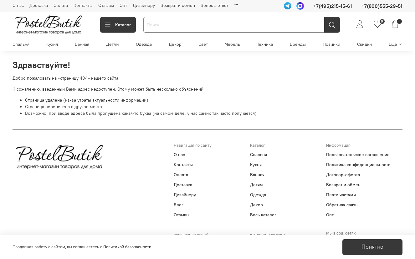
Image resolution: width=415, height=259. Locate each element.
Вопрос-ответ (214, 5)
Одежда (144, 44)
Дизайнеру (144, 5)
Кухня (52, 44)
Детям (112, 44)
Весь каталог (263, 215)
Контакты (83, 5)
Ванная (82, 44)
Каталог (118, 25)
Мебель (232, 44)
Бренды (298, 44)
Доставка (38, 5)
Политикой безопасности (127, 247)
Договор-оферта (343, 174)
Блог (178, 205)
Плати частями (341, 195)
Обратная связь (341, 205)
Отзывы (106, 5)
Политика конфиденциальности (358, 164)
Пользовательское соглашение (358, 154)
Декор (175, 44)
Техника (265, 44)
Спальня (21, 44)
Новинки (331, 44)
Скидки (364, 44)
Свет (203, 44)
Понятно (372, 246)
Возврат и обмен (178, 5)
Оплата (61, 5)
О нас (18, 5)
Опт (123, 5)
